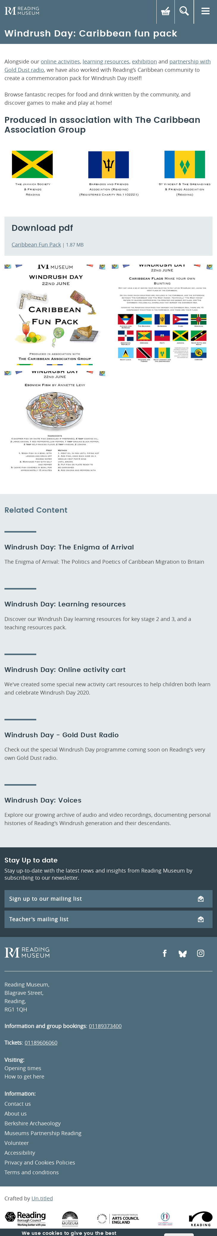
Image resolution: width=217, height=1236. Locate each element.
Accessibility (19, 1152)
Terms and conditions (31, 1172)
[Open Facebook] (164, 954)
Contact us (17, 1103)
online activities (60, 61)
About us (15, 1113)
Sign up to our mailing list (106, 898)
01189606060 (41, 1042)
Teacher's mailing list (106, 919)
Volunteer (16, 1142)
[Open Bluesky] (182, 954)
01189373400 (105, 1026)
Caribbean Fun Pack (36, 244)
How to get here (24, 1076)
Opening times (22, 1068)
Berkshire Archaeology (32, 1123)
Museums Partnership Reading (42, 1133)
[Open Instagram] (200, 954)
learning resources (106, 61)
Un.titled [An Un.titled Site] (42, 1198)
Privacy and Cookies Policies (39, 1162)
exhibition (144, 61)
